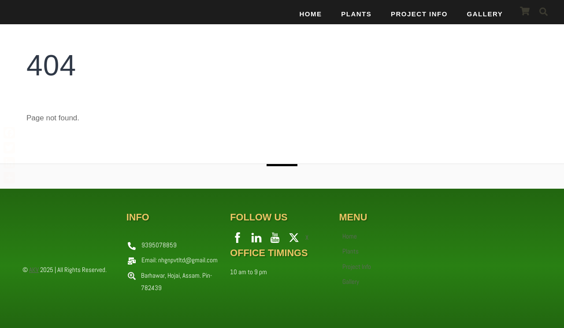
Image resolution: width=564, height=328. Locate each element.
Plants (356, 13)
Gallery (485, 13)
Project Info (418, 13)
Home (310, 13)
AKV (34, 269)
